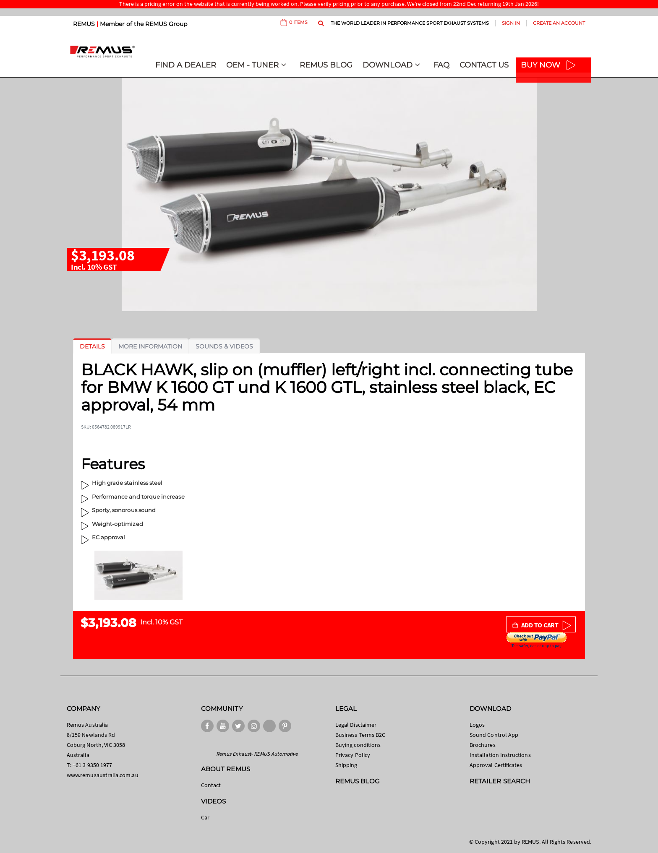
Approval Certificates (496, 765)
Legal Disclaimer (355, 724)
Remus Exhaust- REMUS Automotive (257, 753)
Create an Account (559, 23)
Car (205, 817)
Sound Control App (494, 735)
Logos (477, 724)
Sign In (511, 23)
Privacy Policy (352, 755)
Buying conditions (358, 745)
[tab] (92, 346)
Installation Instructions (500, 755)
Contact (211, 785)
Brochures (483, 745)
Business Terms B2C (360, 735)
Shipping (346, 765)
